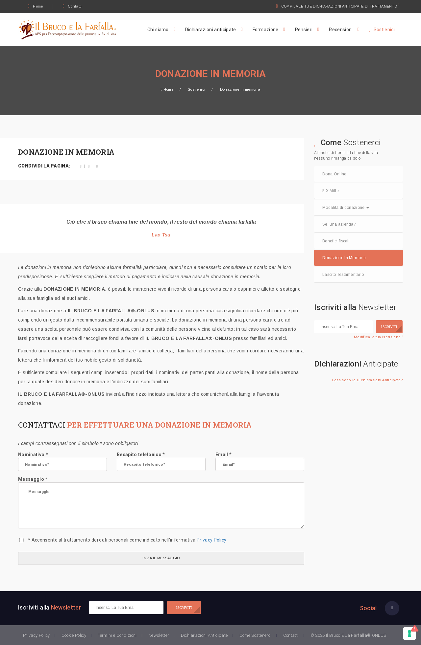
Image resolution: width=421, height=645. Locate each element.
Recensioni (341, 29)
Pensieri (304, 29)
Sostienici (382, 29)
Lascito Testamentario (343, 274)
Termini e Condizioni (117, 635)
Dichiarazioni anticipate (210, 29)
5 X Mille (330, 191)
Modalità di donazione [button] (345, 207)
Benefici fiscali (336, 241)
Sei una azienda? (339, 224)
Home (35, 6)
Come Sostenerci (255, 635)
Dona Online (334, 174)
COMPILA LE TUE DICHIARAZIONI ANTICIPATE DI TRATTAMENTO (339, 6)
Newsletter (158, 635)
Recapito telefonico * (161, 461)
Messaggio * (161, 502)
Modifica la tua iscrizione (378, 337)
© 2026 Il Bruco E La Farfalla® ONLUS (348, 635)
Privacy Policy (211, 540)
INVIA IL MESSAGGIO (161, 558)
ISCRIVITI (389, 326)
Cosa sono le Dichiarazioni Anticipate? (367, 380)
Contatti (72, 6)
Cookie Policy (74, 635)
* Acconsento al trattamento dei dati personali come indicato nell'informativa (127, 540)
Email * (259, 461)
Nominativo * (62, 461)
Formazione (266, 29)
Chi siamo (158, 29)
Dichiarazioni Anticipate (204, 635)
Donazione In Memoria (344, 258)
